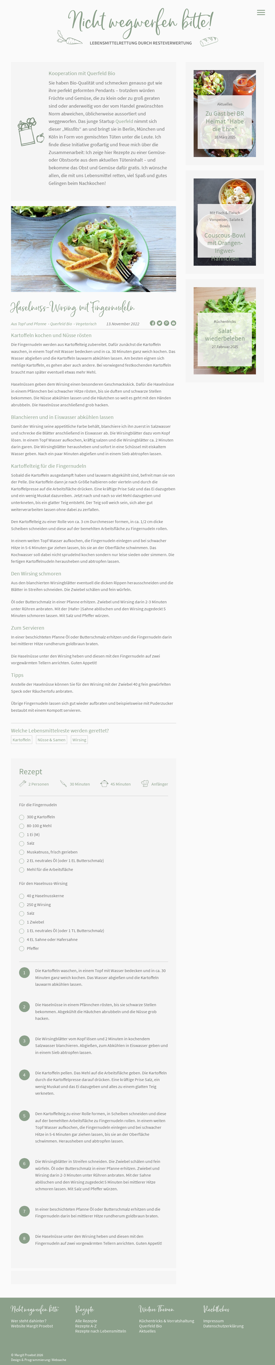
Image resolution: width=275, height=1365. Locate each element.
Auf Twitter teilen (159, 323)
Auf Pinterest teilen (166, 323)
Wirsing (79, 739)
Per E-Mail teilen (173, 323)
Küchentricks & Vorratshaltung (166, 1320)
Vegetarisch (86, 323)
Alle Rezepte (86, 1320)
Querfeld (124, 121)
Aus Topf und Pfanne (28, 323)
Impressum (213, 1320)
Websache (59, 1359)
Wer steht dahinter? (28, 1320)
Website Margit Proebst (32, 1325)
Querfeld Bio (61, 323)
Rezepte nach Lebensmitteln (100, 1331)
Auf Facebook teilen (152, 323)
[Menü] (260, 13)
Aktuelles (147, 1331)
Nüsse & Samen (52, 739)
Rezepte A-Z (86, 1325)
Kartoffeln (22, 739)
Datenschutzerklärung (223, 1325)
